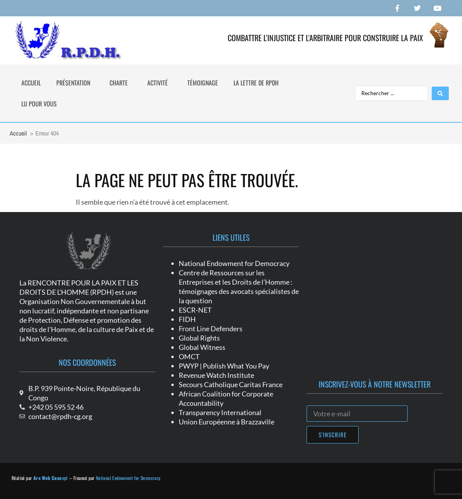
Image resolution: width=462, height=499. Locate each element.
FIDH (187, 319)
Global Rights (199, 338)
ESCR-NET (195, 310)
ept (50, 478)
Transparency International (220, 412)
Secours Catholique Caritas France (230, 384)
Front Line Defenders (210, 328)
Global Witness (202, 347)
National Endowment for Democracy (234, 263)
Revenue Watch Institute (216, 375)
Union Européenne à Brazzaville (226, 421)
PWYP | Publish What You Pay (224, 366)
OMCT (189, 356)
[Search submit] (440, 93)
